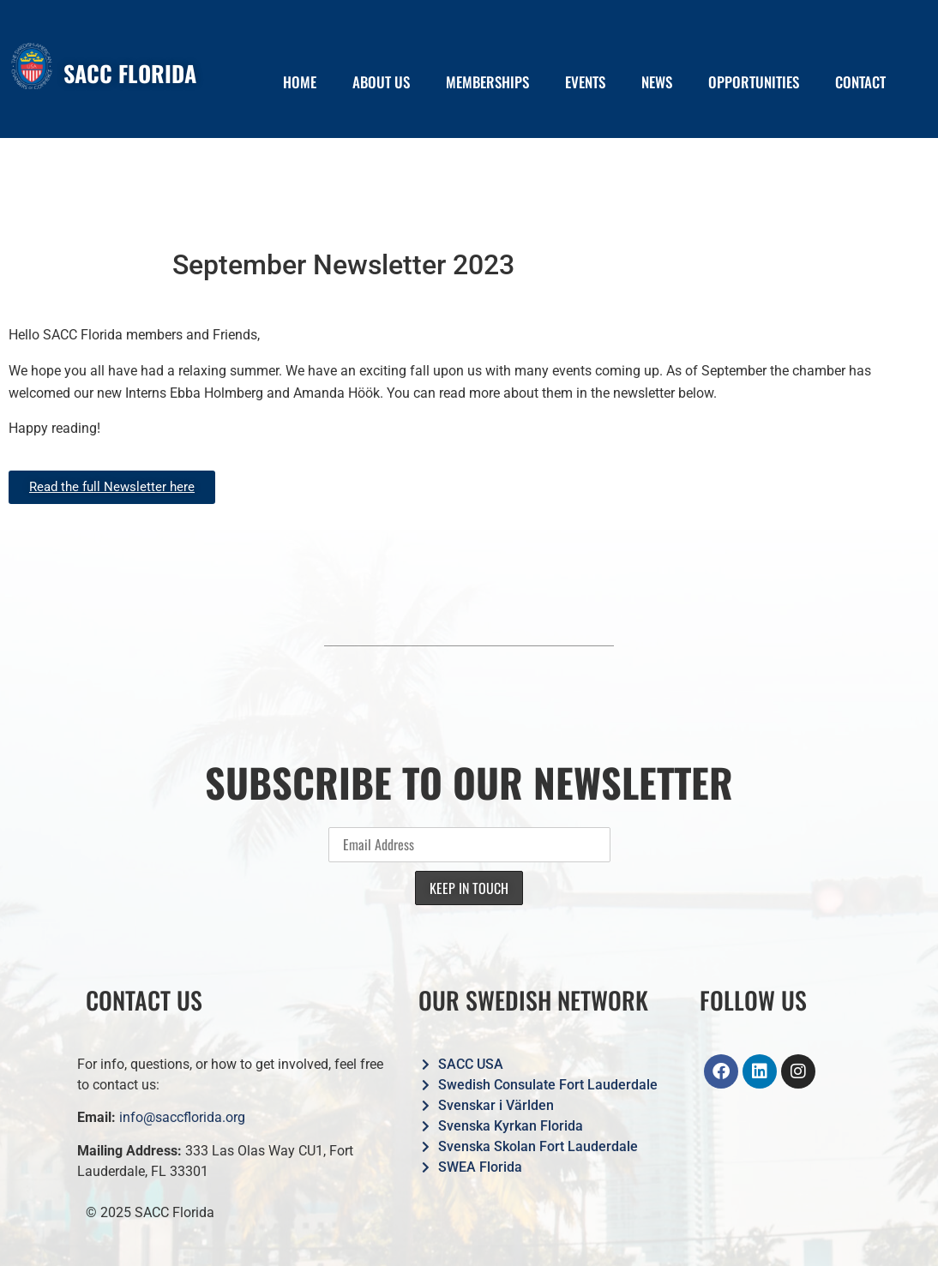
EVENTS (585, 82)
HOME (299, 82)
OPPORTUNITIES (753, 82)
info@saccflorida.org (182, 1117)
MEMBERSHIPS (487, 82)
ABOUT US (381, 82)
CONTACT (860, 82)
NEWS (656, 82)
